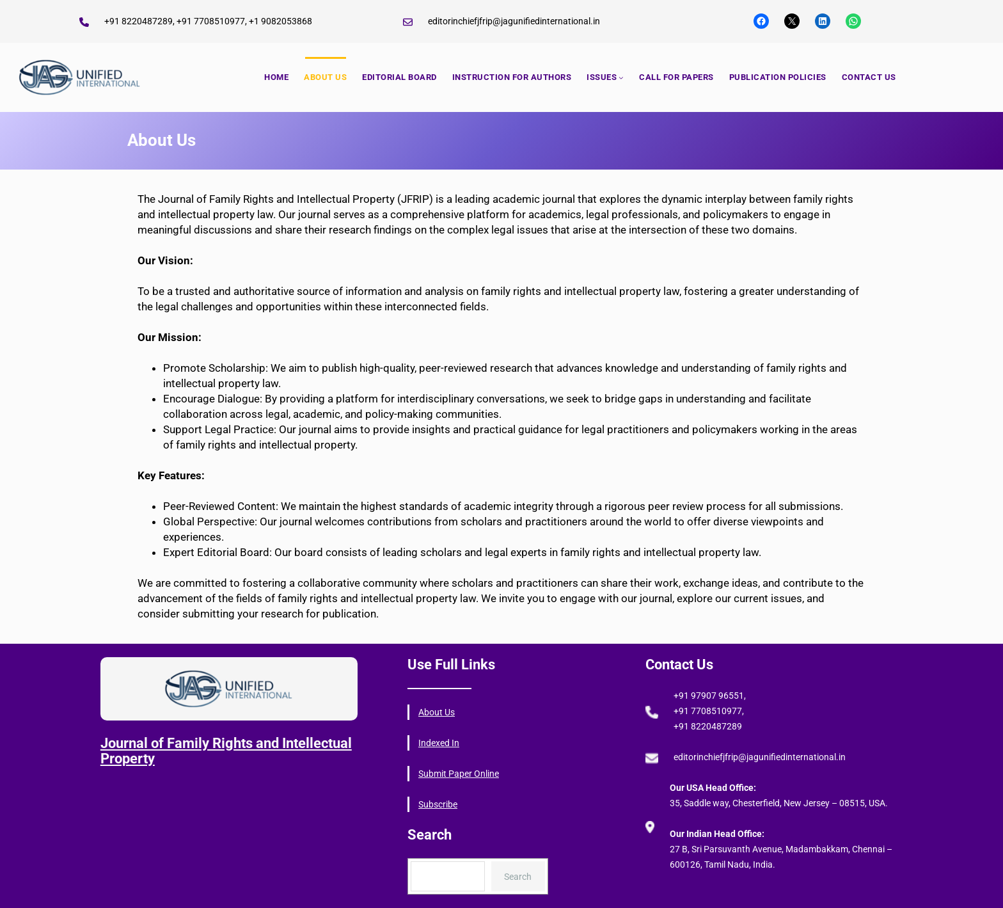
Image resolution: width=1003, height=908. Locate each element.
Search (518, 877)
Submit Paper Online (458, 774)
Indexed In (438, 743)
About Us (436, 712)
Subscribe (437, 804)
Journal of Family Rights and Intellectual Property (226, 751)
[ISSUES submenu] (621, 77)
